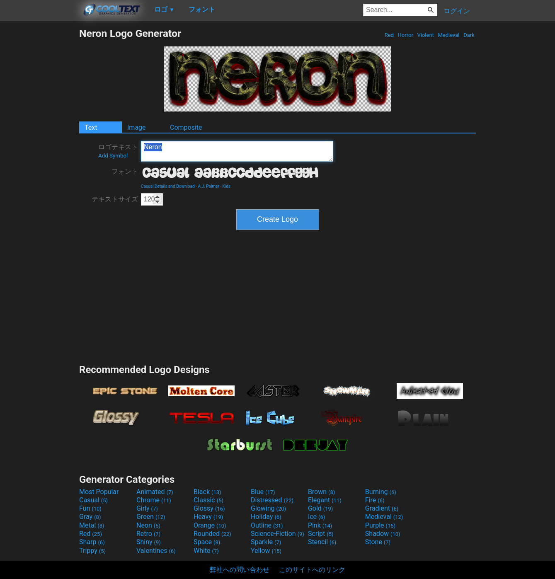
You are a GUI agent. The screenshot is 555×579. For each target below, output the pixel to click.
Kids (227, 186)
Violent (425, 35)
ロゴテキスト (118, 151)
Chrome (153, 500)
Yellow (266, 551)
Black (207, 492)
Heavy (208, 517)
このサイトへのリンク (312, 570)
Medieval (448, 35)
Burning (380, 492)
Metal (91, 525)
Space (207, 542)
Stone (377, 542)
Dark (469, 35)
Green (150, 517)
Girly (147, 508)
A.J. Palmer (208, 186)
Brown (321, 492)
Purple (380, 525)
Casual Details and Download (168, 186)
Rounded (212, 534)
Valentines (156, 551)
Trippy (92, 551)
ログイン (457, 11)
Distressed (272, 500)
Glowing (268, 508)
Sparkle (266, 542)
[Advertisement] (39, 151)
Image (136, 127)
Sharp (92, 542)
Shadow (382, 534)
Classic (208, 500)
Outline (267, 525)
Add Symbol (113, 156)
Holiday (266, 517)
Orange (210, 525)
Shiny (148, 542)
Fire (375, 500)
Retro (148, 534)
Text (91, 127)
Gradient (381, 508)
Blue (263, 492)
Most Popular (99, 492)
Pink (320, 525)
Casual (93, 500)
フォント (124, 171)
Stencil (322, 542)
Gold (320, 508)
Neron (237, 151)
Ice (316, 517)
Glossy (209, 508)
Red (389, 35)
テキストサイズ (115, 199)
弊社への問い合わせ (239, 570)
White (206, 551)
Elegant (325, 500)
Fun (90, 508)
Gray (90, 517)
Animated (154, 492)
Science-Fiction (277, 534)
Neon (148, 525)
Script (321, 534)
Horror (405, 35)
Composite (186, 127)
